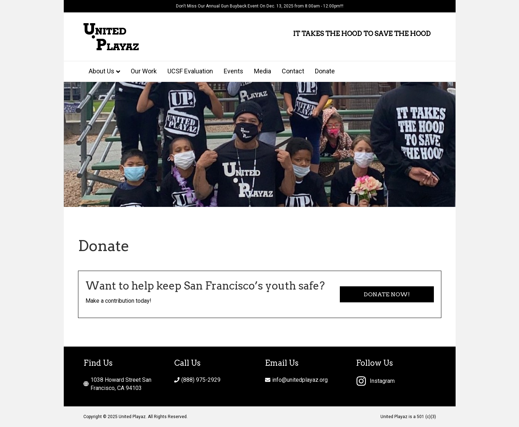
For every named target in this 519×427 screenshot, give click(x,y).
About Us (101, 71)
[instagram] (375, 381)
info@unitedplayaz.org (300, 379)
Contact (293, 71)
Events (233, 71)
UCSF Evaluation (190, 71)
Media (262, 71)
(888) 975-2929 (200, 379)
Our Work (144, 71)
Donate (325, 71)
